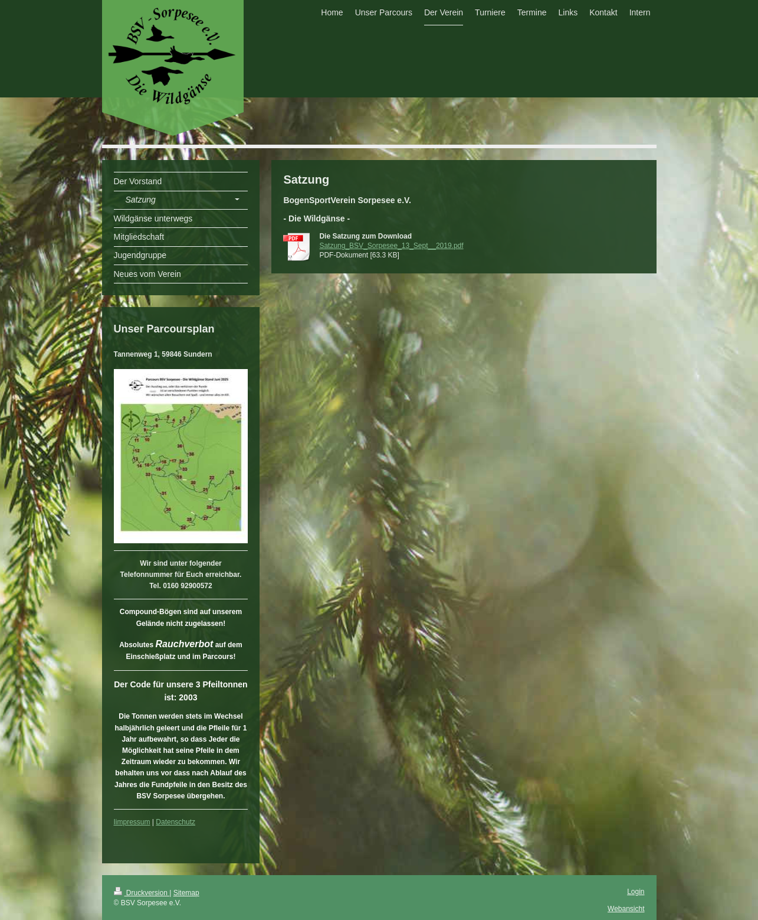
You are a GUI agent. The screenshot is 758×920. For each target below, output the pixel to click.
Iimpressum (132, 822)
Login (635, 892)
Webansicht (626, 909)
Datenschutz (175, 822)
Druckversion (142, 893)
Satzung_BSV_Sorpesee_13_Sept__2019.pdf (391, 246)
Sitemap (186, 893)
